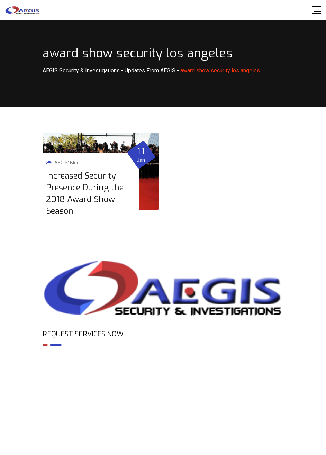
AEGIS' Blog (67, 162)
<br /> (163, 381)
